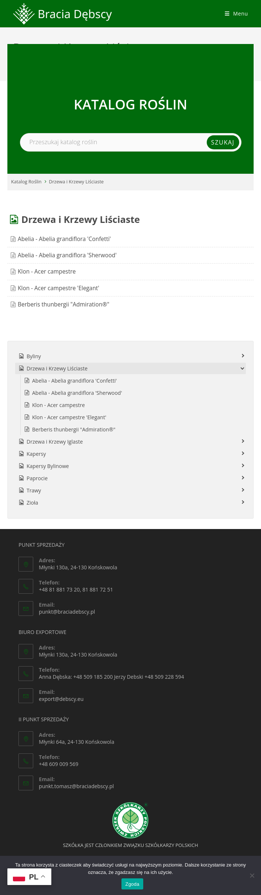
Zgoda (132, 884)
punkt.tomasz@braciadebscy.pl (76, 786)
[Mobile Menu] (236, 13)
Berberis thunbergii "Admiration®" (63, 304)
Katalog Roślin (26, 182)
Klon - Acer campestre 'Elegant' (58, 288)
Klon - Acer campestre (47, 271)
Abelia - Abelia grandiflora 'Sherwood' (67, 255)
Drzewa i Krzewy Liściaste (76, 182)
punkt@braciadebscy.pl (67, 611)
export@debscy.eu (61, 698)
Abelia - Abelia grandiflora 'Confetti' (64, 239)
